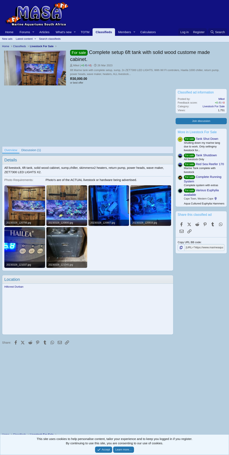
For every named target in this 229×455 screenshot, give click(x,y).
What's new (64, 32)
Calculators (148, 32)
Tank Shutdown (206, 155)
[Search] (217, 32)
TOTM (85, 32)
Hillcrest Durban (13, 286)
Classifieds (104, 32)
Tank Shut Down (207, 138)
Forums (25, 32)
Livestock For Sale (214, 106)
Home (9, 32)
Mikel (76, 65)
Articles (44, 32)
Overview (10, 150)
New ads (7, 38)
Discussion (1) (31, 150)
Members (124, 32)
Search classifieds (50, 38)
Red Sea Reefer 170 (210, 164)
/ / (86, 65)
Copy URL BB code (189, 242)
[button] (33, 32)
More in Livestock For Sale (197, 132)
